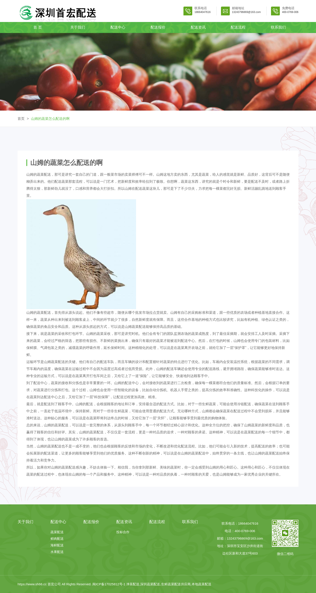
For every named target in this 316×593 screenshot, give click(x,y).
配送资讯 (198, 27)
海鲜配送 (57, 545)
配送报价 (158, 27)
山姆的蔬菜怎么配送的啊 (50, 118)
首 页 (37, 27)
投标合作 (122, 532)
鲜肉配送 (57, 538)
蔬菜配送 (57, 532)
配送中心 (117, 27)
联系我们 (278, 27)
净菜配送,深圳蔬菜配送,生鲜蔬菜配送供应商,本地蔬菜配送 (168, 584)
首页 (21, 118)
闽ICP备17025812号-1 (109, 584)
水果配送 (57, 551)
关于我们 (77, 27)
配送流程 (238, 27)
